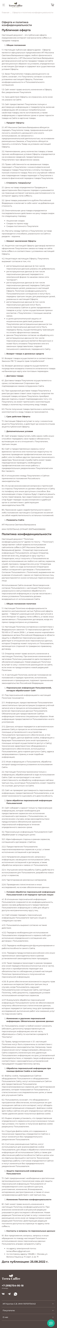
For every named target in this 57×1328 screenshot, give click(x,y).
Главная (5, 12)
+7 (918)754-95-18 (13, 1285)
